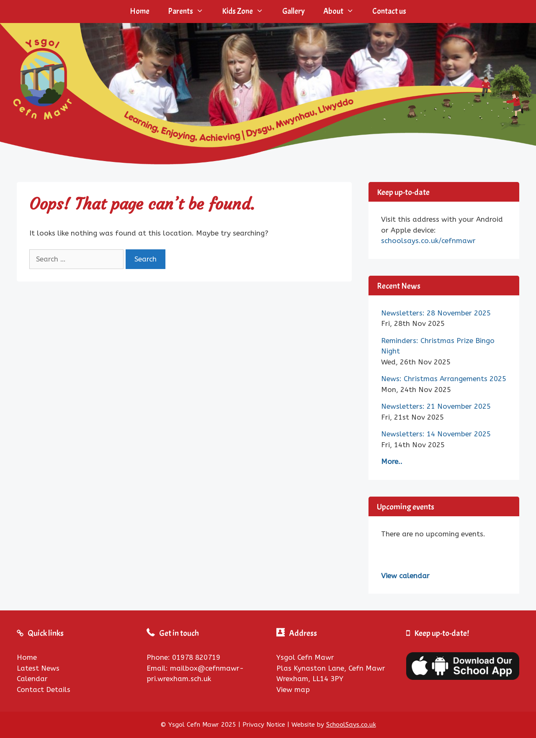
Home (139, 11)
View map (293, 689)
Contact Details (43, 689)
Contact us (389, 11)
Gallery (293, 11)
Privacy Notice (263, 724)
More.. (391, 461)
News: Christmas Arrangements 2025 (443, 378)
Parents (190, 11)
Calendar (32, 678)
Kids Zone (247, 11)
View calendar (405, 575)
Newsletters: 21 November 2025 (436, 406)
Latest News (38, 668)
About (343, 11)
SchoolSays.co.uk (351, 724)
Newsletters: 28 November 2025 (436, 313)
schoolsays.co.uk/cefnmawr (428, 240)
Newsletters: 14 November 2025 (436, 434)
